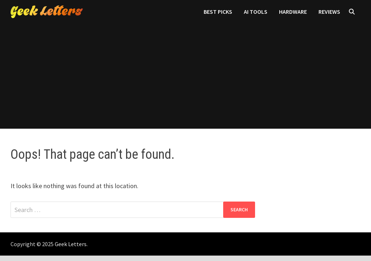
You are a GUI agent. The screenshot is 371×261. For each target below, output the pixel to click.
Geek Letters (71, 244)
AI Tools (255, 11)
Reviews (329, 11)
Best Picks (218, 11)
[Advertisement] (185, 78)
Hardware (293, 11)
